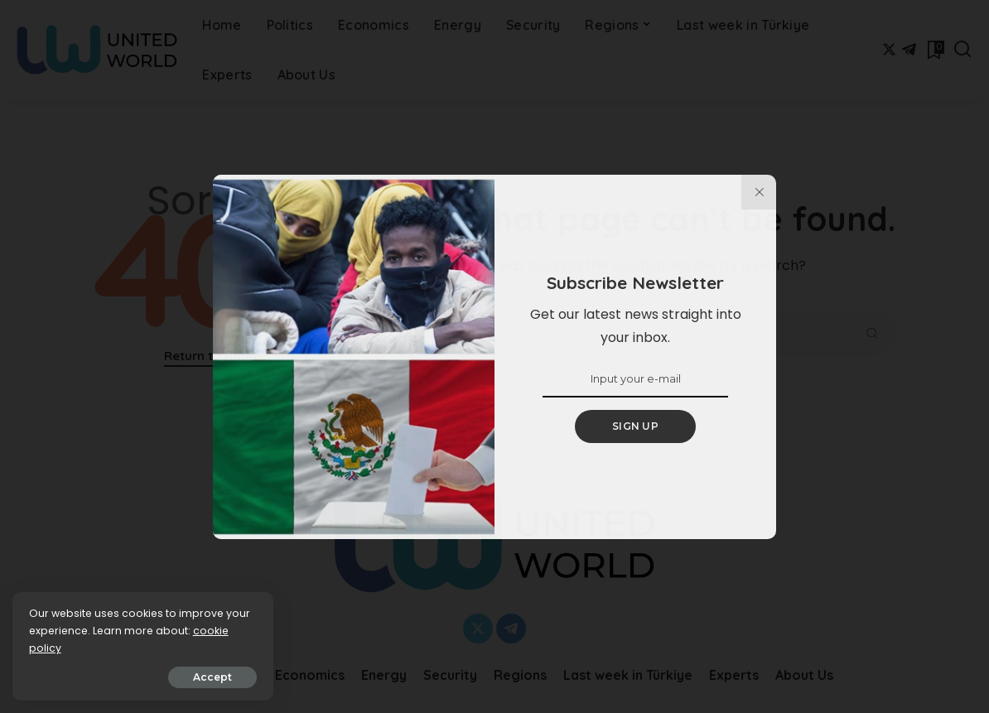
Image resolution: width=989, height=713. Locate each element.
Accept (200, 677)
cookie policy (64, 648)
